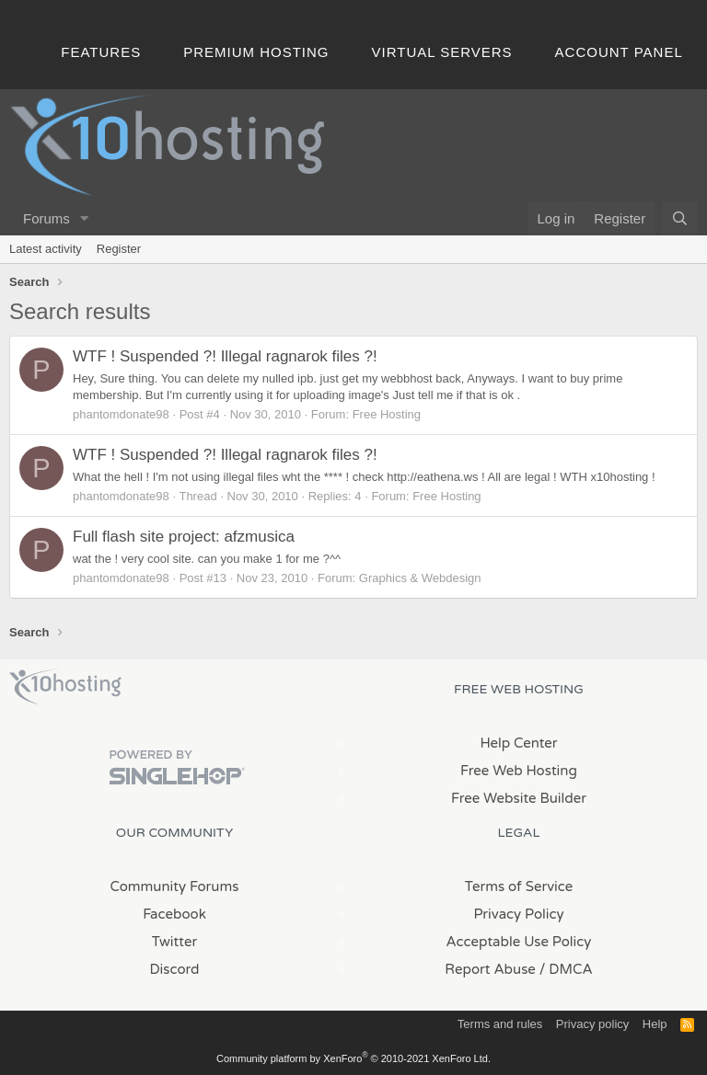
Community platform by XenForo (353, 1058)
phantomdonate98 (121, 414)
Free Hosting (387, 414)
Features (101, 52)
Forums (46, 218)
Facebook (174, 914)
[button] (85, 218)
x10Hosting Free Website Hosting (65, 687)
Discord (174, 969)
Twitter (174, 941)
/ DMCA (566, 969)
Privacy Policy (518, 914)
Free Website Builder (518, 798)
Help (655, 1024)
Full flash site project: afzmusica (184, 536)
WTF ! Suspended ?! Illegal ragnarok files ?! (225, 356)
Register (119, 249)
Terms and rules (500, 1024)
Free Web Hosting (518, 770)
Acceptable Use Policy (519, 941)
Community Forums (174, 886)
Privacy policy (592, 1024)
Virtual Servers (442, 52)
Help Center (518, 743)
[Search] (680, 218)
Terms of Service (519, 886)
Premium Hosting (256, 52)
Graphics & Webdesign (420, 578)
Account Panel (619, 52)
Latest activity (45, 249)
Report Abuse (490, 969)
